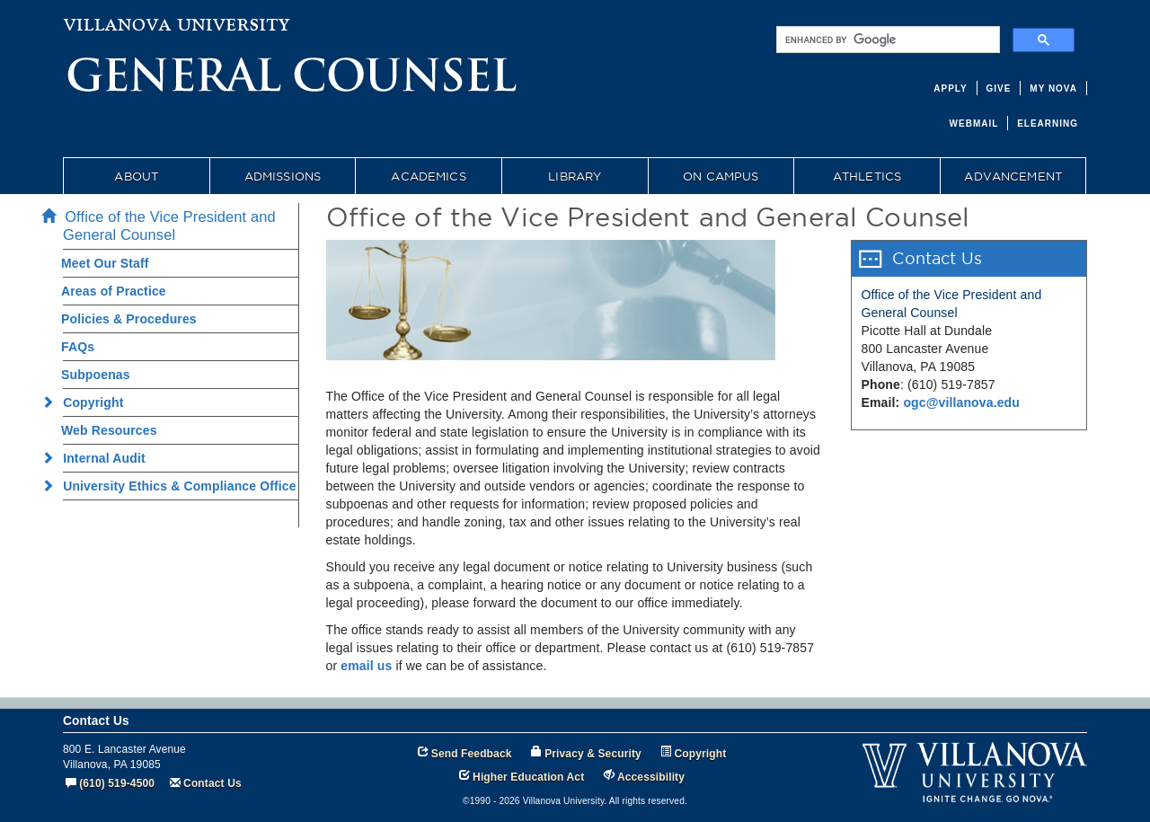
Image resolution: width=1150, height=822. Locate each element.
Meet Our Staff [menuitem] (105, 263)
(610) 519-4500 (117, 783)
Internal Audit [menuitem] (99, 458)
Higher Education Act (528, 777)
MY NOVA (1053, 88)
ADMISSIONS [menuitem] (282, 176)
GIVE (999, 88)
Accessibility (651, 777)
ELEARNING (1047, 123)
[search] (886, 39)
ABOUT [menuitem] (136, 176)
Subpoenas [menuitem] (95, 374)
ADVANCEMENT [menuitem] (1013, 176)
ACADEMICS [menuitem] (428, 176)
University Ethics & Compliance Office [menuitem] (174, 486)
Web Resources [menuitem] (109, 430)
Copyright (701, 753)
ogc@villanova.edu (961, 402)
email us (366, 665)
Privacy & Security (592, 753)
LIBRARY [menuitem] (574, 176)
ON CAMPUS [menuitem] (720, 176)
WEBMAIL (974, 123)
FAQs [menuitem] (77, 347)
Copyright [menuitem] (88, 402)
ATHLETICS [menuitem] (867, 176)
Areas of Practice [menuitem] (113, 291)
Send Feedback (471, 753)
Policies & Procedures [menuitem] (129, 319)
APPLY (950, 88)
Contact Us (212, 783)
